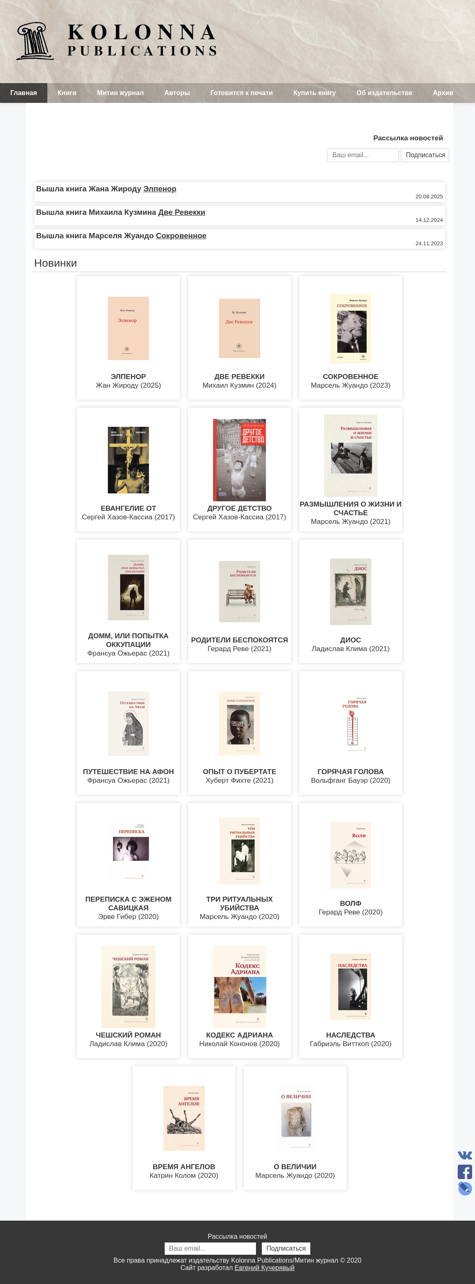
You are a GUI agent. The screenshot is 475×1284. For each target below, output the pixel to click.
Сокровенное (181, 235)
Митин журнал (120, 92)
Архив (443, 92)
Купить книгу (314, 92)
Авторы (177, 92)
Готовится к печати (241, 92)
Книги (67, 92)
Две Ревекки (181, 212)
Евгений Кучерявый (265, 1267)
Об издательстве (384, 92)
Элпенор (159, 188)
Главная (23, 92)
